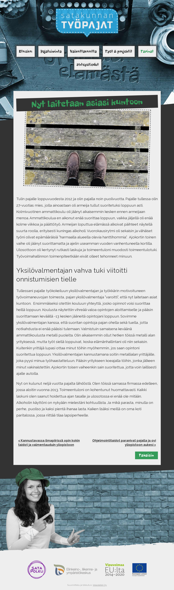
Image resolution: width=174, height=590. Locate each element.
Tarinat (147, 51)
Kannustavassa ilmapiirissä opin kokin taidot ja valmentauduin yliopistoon (49, 443)
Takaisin (146, 455)
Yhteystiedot (88, 64)
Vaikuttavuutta (83, 51)
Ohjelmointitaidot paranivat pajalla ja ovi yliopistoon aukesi (124, 443)
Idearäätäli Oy (100, 585)
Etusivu (25, 51)
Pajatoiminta (51, 51)
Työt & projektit (118, 51)
